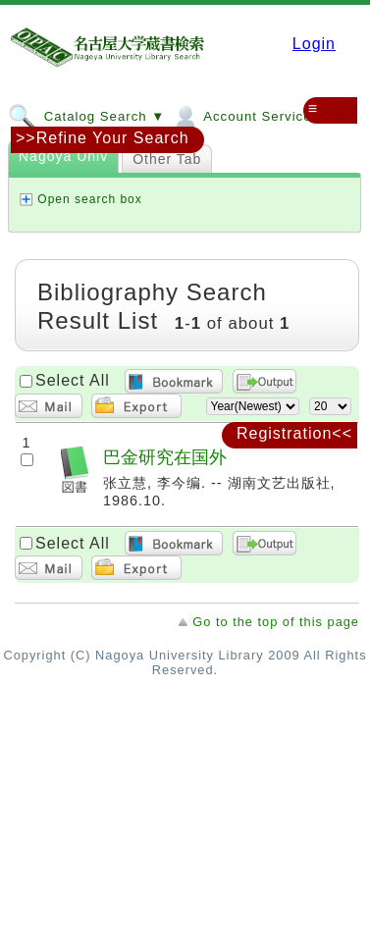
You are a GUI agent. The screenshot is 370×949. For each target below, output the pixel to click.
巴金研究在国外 (165, 457)
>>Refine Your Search (102, 138)
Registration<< (294, 433)
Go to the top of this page (275, 621)
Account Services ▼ (254, 116)
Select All (72, 380)
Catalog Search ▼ (86, 116)
